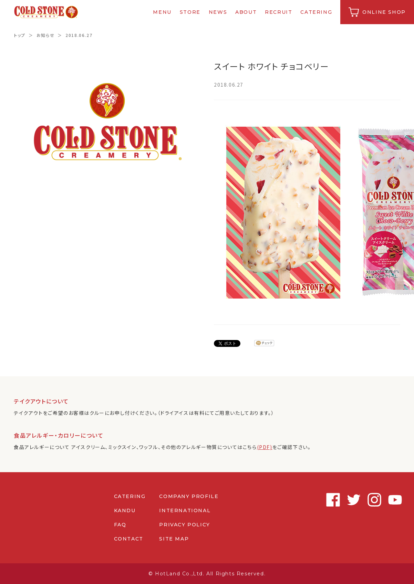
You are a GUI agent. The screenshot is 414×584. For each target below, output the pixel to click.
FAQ (120, 525)
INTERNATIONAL (184, 510)
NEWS (218, 12)
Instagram (373, 500)
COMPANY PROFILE (188, 496)
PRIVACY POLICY (184, 525)
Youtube (393, 500)
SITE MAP (174, 539)
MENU (162, 12)
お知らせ (45, 35)
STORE (190, 12)
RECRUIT (278, 12)
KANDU (125, 510)
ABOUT (246, 12)
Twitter (352, 500)
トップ (19, 35)
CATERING (316, 12)
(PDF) (264, 447)
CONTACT (128, 539)
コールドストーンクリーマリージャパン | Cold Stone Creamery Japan (46, 12)
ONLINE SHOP (384, 12)
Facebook (331, 500)
